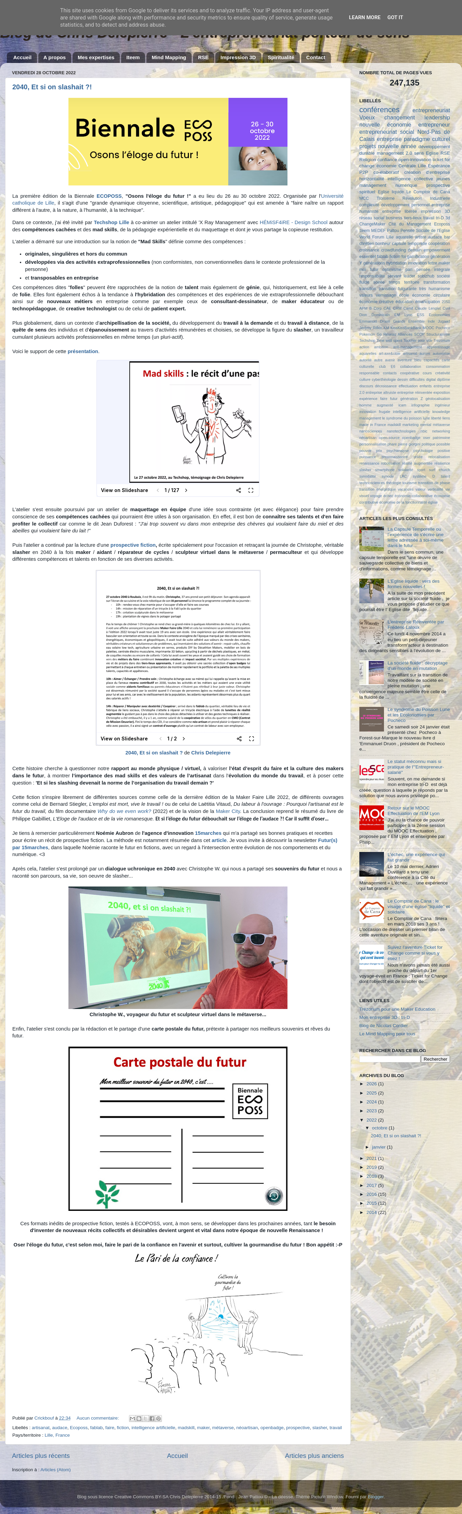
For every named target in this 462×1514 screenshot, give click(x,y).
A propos (54, 57)
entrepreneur (434, 124)
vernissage (386, 295)
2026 (372, 1083)
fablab (96, 1427)
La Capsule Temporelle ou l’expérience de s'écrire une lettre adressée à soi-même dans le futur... (415, 537)
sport (421, 470)
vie (447, 489)
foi (403, 256)
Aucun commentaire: (98, 1418)
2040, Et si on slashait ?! (52, 87)
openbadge (272, 1427)
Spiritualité (281, 57)
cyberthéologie (384, 379)
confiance (387, 159)
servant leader (401, 276)
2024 (372, 1101)
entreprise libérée (399, 211)
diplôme (443, 379)
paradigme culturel (427, 139)
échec (388, 496)
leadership (437, 117)
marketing (410, 425)
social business (388, 218)
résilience (442, 463)
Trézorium (442, 340)
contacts (390, 373)
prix (379, 451)
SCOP (419, 334)
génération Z (411, 399)
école (404, 295)
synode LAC (394, 476)
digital (431, 379)
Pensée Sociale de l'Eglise (425, 230)
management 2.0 (394, 153)
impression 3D (435, 211)
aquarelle (404, 237)
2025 (372, 1093)
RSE (203, 57)
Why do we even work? (124, 811)
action (364, 347)
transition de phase (434, 483)
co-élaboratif (386, 172)
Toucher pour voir (417, 340)
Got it (395, 17)
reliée (417, 457)
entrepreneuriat (431, 110)
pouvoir (365, 451)
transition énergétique (377, 489)
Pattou (393, 230)
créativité (442, 373)
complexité (369, 205)
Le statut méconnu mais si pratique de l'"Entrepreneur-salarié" (415, 767)
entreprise (389, 139)
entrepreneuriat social (386, 132)
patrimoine (441, 438)
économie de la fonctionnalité (403, 502)
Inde (431, 321)
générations (374, 263)
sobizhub (426, 276)
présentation (83, 351)
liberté (436, 418)
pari (409, 269)
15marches (208, 833)
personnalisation (372, 444)
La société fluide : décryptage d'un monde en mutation (417, 665)
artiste (420, 237)
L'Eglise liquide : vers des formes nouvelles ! (413, 584)
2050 (446, 302)
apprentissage (438, 347)
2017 (372, 1185)
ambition (381, 347)
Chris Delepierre (211, 752)
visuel (364, 496)
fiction (123, 1427)
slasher (319, 1427)
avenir (390, 360)
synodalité (367, 476)
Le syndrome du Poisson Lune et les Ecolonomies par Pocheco (418, 715)
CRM (397, 308)
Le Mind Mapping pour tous (387, 1033)
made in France (372, 425)
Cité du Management (409, 224)
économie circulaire (431, 295)
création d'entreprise (427, 172)
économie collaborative (414, 496)
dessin (402, 379)
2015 (372, 1203)
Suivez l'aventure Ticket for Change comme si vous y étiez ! (414, 953)
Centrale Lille (412, 165)
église (433, 502)
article (219, 840)
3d (447, 218)
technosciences (372, 483)
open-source (389, 438)
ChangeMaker (372, 224)
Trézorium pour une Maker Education (397, 1009)
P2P (363, 172)
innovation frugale (374, 412)
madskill (186, 1427)
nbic (424, 431)
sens (419, 153)
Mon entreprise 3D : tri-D (384, 1017)
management (372, 185)
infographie (420, 405)
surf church (439, 470)
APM (363, 308)
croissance (369, 250)
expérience (368, 399)
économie (386, 165)
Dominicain (381, 315)
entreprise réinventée (414, 392)
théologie (393, 483)
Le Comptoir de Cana (428, 192)
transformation (436, 282)
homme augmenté (376, 405)
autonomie (441, 353)
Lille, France (57, 1435)
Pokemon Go (370, 334)
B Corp (375, 308)
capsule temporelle (409, 243)
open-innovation (414, 159)
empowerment (437, 250)
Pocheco (443, 328)
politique (428, 444)
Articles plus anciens (314, 1455)
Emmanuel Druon (374, 321)
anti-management (407, 347)
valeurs (366, 295)
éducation (405, 301)
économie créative (376, 301)
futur (394, 399)
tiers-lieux (413, 218)
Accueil (22, 57)
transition (367, 288)
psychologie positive (431, 451)
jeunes (443, 178)
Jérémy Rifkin (370, 328)
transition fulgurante (398, 288)
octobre (380, 1127)
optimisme (392, 269)
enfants (426, 386)
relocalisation (439, 457)
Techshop (367, 340)
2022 (372, 1120)
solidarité (405, 470)
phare (392, 444)
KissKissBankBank (405, 328)
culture (364, 379)
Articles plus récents (41, 1455)
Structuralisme (438, 334)
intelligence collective (410, 178)
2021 (372, 1158)
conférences (379, 109)
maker (203, 1427)
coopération (439, 243)
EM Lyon (403, 315)
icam (402, 405)
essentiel (367, 256)
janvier (379, 1147)
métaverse (223, 1427)
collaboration (410, 366)
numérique (406, 185)
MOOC (428, 328)
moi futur (368, 269)
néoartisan (247, 1427)
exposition (441, 392)
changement (399, 117)
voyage (376, 496)
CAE (387, 308)
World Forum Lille (376, 237)
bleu (417, 360)
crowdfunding (393, 250)
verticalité (436, 489)
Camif (408, 308)
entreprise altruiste (380, 392)
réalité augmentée (417, 463)
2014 (372, 1212)
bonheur (383, 243)
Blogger (376, 1496)
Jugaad (444, 321)
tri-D (440, 218)
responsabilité (372, 276)
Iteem (133, 57)
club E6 (387, 366)
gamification (418, 256)
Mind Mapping (169, 57)
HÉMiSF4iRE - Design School (294, 222)
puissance (367, 457)
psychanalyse (397, 451)
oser (426, 438)
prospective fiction (133, 545)
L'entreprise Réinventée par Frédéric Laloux (415, 624)
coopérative (409, 373)
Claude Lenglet (428, 308)
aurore (425, 353)
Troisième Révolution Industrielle (413, 198)
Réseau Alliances (397, 334)
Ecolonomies (439, 315)
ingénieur (442, 405)
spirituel (367, 191)
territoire (412, 282)
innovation (417, 263)
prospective (298, 1427)
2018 (372, 1176)
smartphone (385, 470)
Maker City (228, 811)
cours (427, 373)
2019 (372, 1167)
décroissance (386, 386)
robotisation (390, 463)
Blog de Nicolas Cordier (383, 1025)
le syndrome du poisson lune (406, 418)
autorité (365, 360)
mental (425, 425)
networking (441, 431)
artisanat (41, 1427)
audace (59, 1427)
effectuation (408, 386)
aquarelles (367, 353)
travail (336, 1427)
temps (394, 282)
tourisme (409, 483)
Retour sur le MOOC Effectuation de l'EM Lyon (413, 810)
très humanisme (434, 288)
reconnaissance (395, 457)
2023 (372, 1110)
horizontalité (371, 178)
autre (378, 360)
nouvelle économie (385, 124)
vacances (406, 489)
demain (415, 250)
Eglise (432, 153)
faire (109, 1427)
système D (424, 476)
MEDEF (378, 230)
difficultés (417, 379)
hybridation (396, 263)
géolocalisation (438, 399)
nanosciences (370, 431)
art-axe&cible (389, 353)
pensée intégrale (433, 269)
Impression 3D (238, 57)
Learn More (365, 17)
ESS (420, 315)
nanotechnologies (401, 431)
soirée (379, 282)
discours (366, 386)
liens (446, 418)
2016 (372, 1194)
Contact (315, 57)
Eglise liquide (391, 192)
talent (445, 476)
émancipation (427, 301)
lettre (432, 263)
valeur (420, 489)
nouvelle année (397, 146)
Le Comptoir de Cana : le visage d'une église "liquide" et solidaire (418, 906)
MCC (364, 198)
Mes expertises (96, 57)
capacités (431, 360)
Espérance (439, 165)
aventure (405, 360)
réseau (365, 218)
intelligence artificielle (153, 1427)
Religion (367, 159)
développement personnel (405, 205)
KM (386, 328)
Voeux (367, 117)
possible (443, 444)
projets (367, 146)
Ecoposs (79, 1427)
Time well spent (389, 340)
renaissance (369, 463)
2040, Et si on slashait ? (154, 752)
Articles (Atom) (55, 1469)
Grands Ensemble (409, 321)
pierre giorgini (409, 444)
